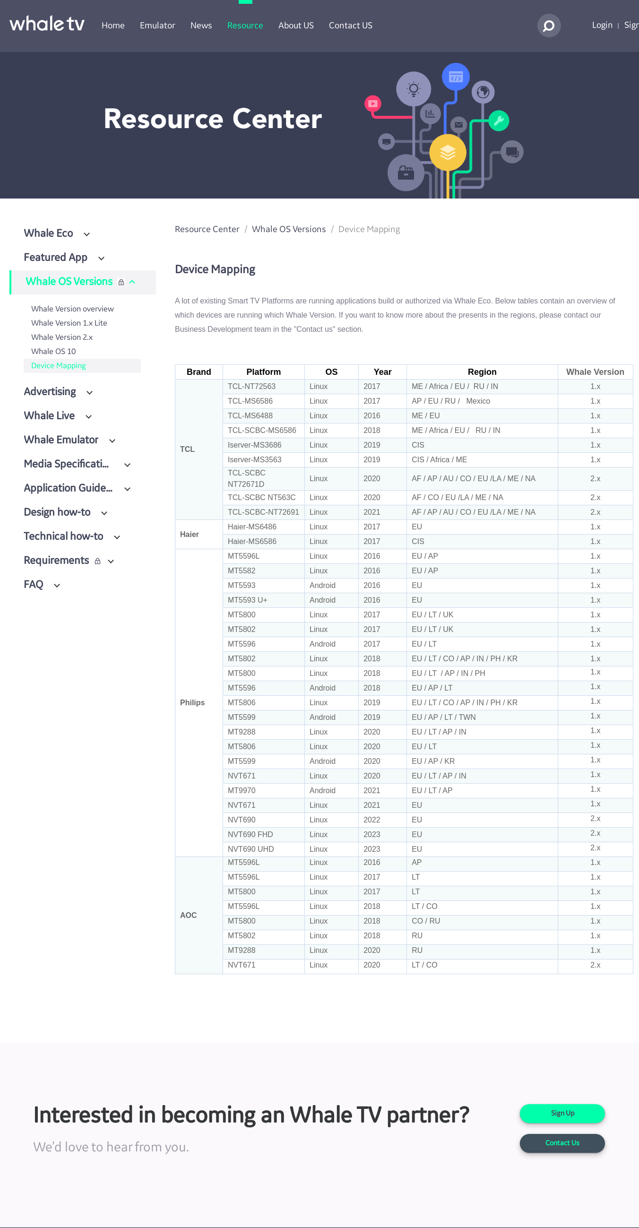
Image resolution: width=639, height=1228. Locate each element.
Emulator (157, 25)
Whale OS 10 (53, 351)
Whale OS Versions (289, 229)
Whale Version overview (72, 309)
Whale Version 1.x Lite (69, 323)
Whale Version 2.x (62, 337)
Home (113, 25)
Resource (245, 25)
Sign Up (562, 1113)
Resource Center (207, 229)
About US (296, 25)
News (201, 25)
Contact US (350, 25)
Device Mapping (58, 366)
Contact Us (562, 1143)
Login (602, 25)
